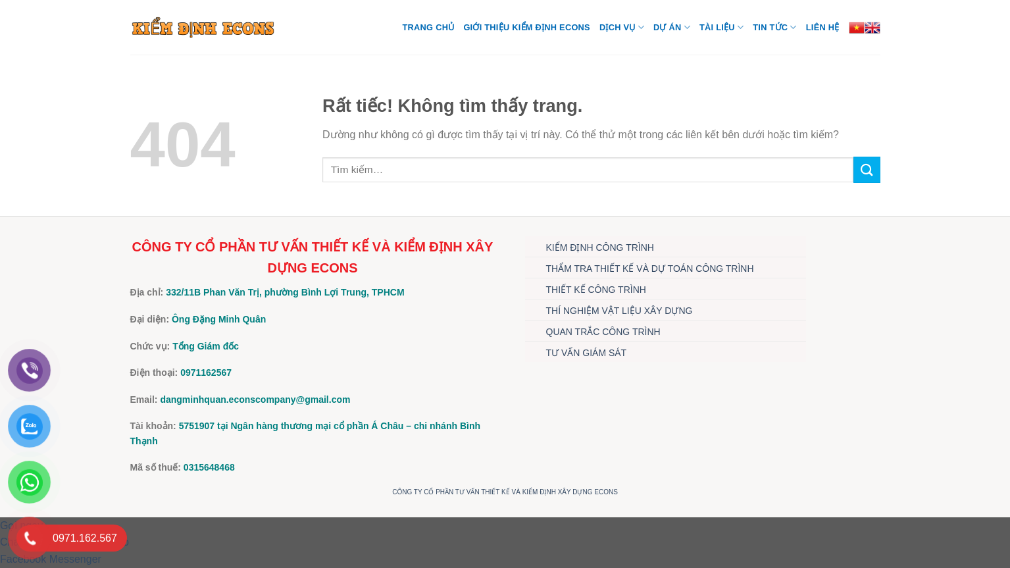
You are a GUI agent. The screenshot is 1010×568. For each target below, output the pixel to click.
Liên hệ (823, 27)
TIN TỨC (774, 27)
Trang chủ (429, 27)
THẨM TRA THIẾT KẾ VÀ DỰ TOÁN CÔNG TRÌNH (650, 268)
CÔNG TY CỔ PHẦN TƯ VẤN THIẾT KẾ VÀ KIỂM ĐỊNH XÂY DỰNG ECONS (505, 492)
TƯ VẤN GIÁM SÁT (586, 353)
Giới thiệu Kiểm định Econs (526, 27)
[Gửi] (866, 169)
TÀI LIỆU (721, 27)
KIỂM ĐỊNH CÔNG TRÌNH (600, 247)
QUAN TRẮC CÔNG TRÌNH (603, 331)
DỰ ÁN (671, 27)
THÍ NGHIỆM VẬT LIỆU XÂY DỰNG (619, 310)
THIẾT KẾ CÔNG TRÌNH (596, 289)
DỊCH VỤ (621, 27)
